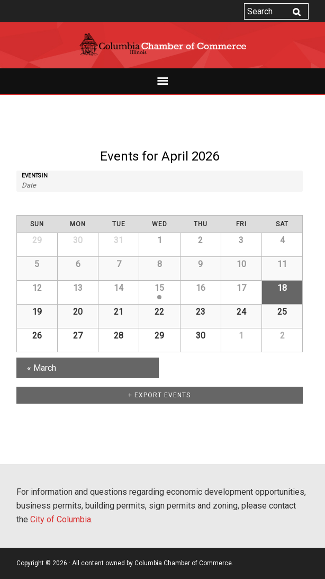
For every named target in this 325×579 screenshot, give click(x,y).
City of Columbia (60, 519)
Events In (35, 176)
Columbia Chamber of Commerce (162, 44)
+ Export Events (159, 395)
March (41, 368)
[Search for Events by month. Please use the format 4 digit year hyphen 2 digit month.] (44, 185)
